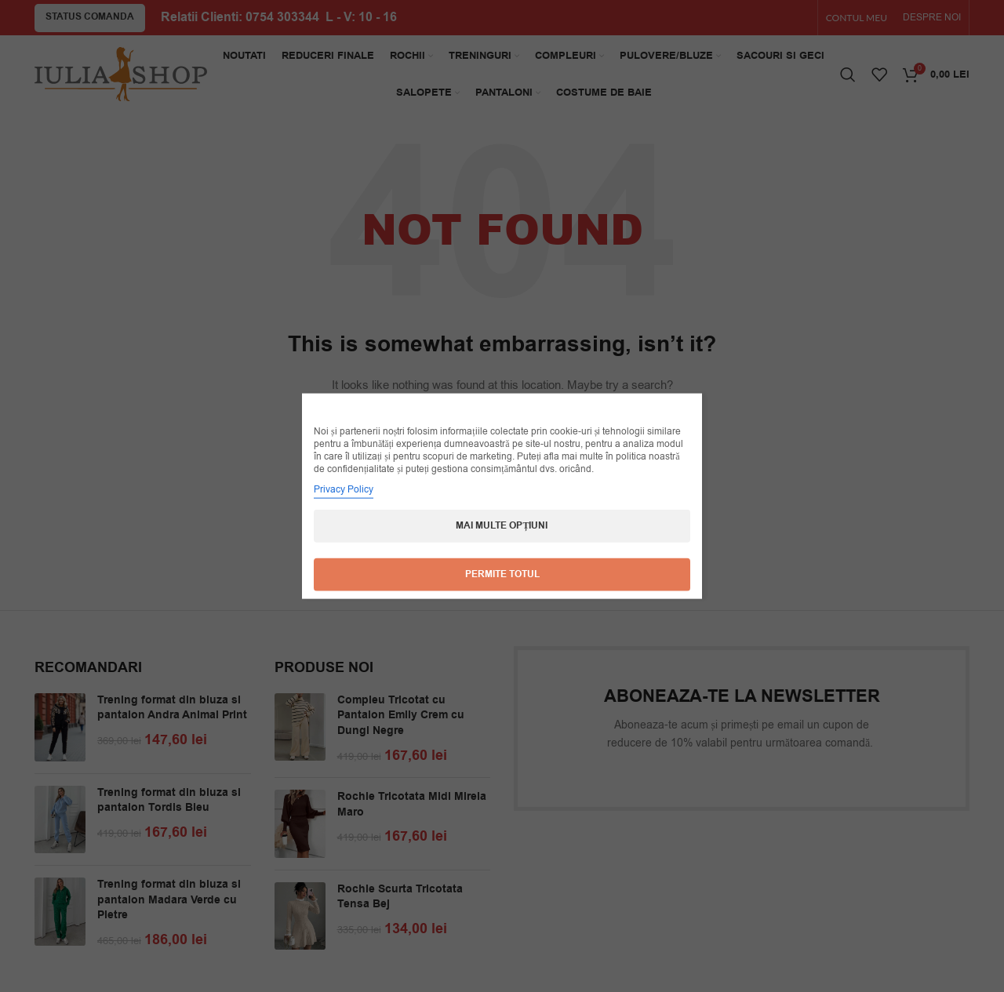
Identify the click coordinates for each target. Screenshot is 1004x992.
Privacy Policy (343, 489)
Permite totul (502, 574)
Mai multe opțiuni (501, 525)
